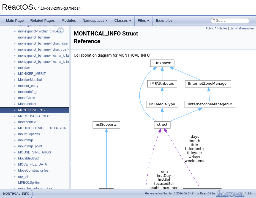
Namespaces (95, 20)
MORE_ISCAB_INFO (34, 116)
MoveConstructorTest (33, 170)
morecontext (27, 122)
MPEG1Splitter (29, 183)
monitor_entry (28, 86)
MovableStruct (28, 158)
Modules (68, 20)
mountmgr (25, 140)
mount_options (29, 134)
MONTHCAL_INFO (32, 110)
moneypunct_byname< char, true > (43, 49)
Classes (122, 20)
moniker (24, 68)
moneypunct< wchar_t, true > (39, 31)
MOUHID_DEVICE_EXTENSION (42, 128)
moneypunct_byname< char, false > (44, 43)
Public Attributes (216, 28)
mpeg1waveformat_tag (35, 189)
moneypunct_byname (34, 37)
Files (143, 20)
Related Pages (42, 20)
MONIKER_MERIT (32, 74)
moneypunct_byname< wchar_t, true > (46, 62)
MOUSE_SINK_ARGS (34, 152)
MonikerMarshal (30, 80)
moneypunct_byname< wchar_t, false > (47, 55)
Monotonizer (27, 104)
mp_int (23, 176)
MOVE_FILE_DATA (32, 164)
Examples (164, 20)
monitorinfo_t (27, 92)
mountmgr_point (30, 146)
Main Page (15, 20)
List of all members (242, 28)
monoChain (26, 98)
